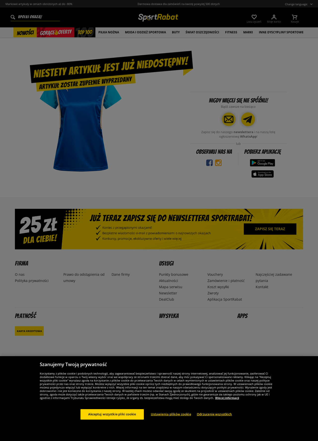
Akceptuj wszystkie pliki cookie (112, 414)
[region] (159, 398)
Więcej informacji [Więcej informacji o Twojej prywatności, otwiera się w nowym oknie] (227, 398)
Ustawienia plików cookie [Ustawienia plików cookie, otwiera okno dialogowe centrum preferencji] (171, 414)
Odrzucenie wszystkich (214, 414)
